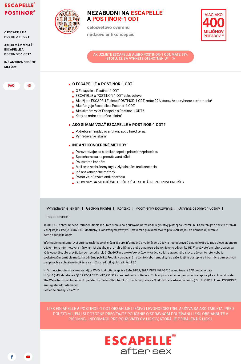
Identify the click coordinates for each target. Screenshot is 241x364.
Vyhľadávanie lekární (91, 136)
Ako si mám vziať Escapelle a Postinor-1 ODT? (110, 111)
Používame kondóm (90, 162)
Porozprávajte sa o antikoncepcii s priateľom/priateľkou (117, 152)
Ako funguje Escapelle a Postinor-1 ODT (105, 106)
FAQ (11, 86)
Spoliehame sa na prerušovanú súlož (103, 157)
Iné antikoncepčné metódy (95, 172)
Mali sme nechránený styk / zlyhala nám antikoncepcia (116, 167)
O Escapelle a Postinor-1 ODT (97, 91)
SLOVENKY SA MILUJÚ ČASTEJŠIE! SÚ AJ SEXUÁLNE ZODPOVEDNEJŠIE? (130, 182)
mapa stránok (58, 217)
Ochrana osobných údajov (199, 208)
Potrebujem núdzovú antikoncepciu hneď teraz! (111, 131)
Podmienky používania (154, 208)
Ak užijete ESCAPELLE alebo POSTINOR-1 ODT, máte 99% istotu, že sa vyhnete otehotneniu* (144, 101)
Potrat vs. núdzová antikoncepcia (100, 177)
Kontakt (123, 208)
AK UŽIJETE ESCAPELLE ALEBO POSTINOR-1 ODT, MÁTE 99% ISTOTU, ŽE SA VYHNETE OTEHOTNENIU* (140, 56)
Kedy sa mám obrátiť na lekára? (99, 116)
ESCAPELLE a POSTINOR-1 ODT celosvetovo (109, 96)
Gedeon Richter (98, 208)
